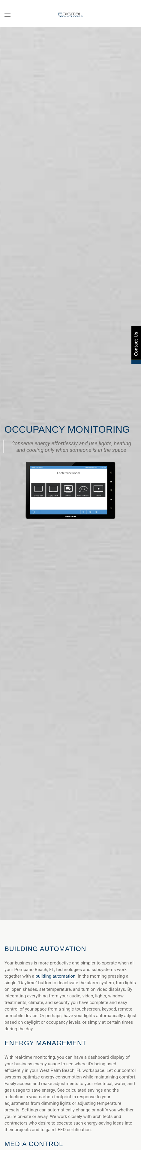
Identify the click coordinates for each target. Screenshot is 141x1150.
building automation (55, 976)
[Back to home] (70, 15)
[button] (7, 15)
